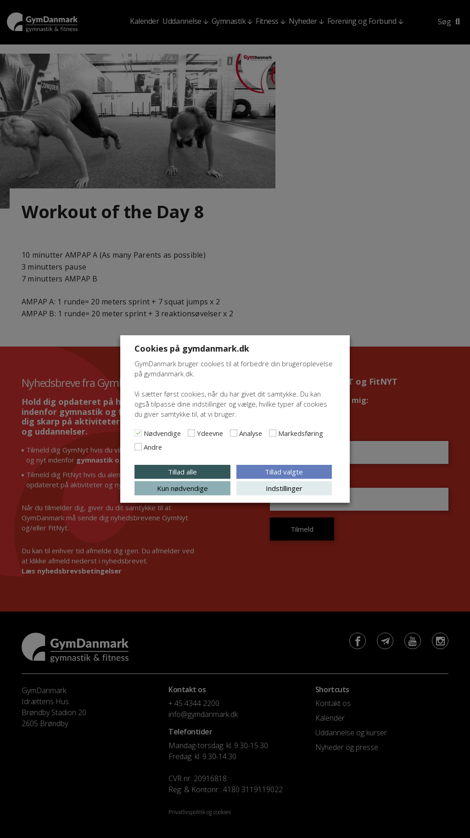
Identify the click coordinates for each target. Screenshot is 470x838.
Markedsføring (300, 433)
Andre (153, 447)
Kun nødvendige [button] (182, 488)
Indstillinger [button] (284, 488)
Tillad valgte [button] (284, 471)
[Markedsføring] (272, 433)
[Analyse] (233, 433)
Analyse (250, 433)
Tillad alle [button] (182, 471)
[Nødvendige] (138, 433)
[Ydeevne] (191, 433)
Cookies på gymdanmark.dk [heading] (191, 348)
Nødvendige (162, 433)
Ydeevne (210, 433)
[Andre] (138, 447)
